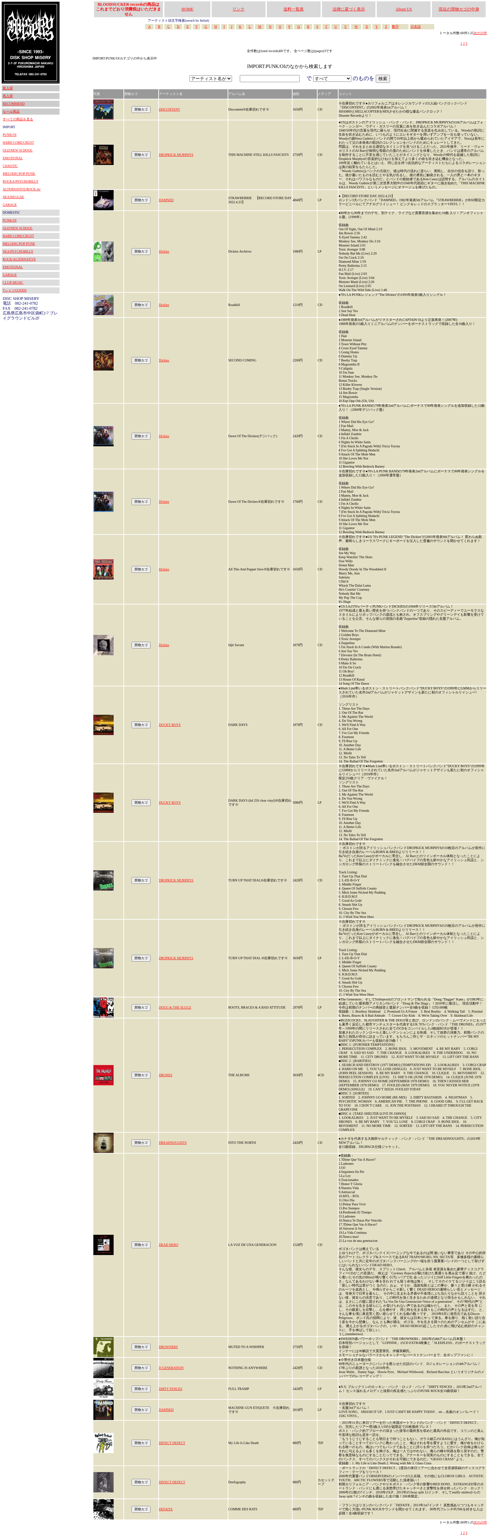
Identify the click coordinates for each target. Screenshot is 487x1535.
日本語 (416, 26)
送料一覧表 (293, 9)
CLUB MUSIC (13, 282)
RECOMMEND (14, 103)
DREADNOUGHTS (173, 1142)
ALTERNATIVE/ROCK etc (22, 189)
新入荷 (8, 88)
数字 (395, 26)
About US (404, 9)
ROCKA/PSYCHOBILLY (21, 181)
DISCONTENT (169, 109)
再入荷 (8, 96)
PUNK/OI (10, 135)
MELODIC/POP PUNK (19, 173)
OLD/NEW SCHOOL (17, 150)
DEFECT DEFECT (172, 1443)
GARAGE (10, 205)
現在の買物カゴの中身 (459, 9)
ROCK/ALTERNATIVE (19, 259)
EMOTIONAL (13, 158)
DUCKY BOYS (170, 725)
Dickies (164, 251)
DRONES (165, 1075)
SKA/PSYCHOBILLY (18, 251)
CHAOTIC (10, 166)
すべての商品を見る (18, 119)
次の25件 (480, 33)
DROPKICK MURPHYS (176, 155)
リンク (238, 9)
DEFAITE (166, 1509)
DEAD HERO (169, 1245)
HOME (187, 9)
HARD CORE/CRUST (18, 142)
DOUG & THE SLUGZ (175, 1007)
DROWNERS (168, 1347)
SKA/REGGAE (13, 197)
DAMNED (166, 200)
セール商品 (11, 111)
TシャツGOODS (15, 290)
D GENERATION (171, 1368)
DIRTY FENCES (170, 1389)
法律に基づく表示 (348, 9)
